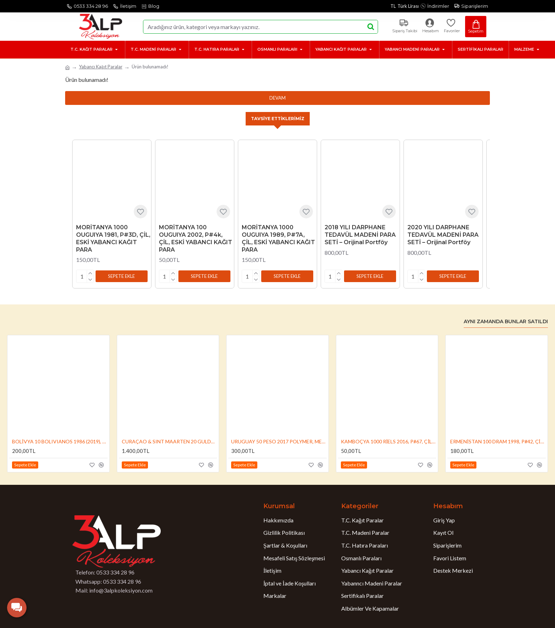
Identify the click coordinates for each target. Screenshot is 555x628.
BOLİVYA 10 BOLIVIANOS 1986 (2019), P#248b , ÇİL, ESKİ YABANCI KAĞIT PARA (60, 440)
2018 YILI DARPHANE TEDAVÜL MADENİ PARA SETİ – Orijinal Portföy (360, 235)
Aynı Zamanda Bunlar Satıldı (506, 321)
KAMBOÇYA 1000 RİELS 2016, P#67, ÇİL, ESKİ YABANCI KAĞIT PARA (388, 440)
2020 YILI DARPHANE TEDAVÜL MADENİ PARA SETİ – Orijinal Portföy (443, 235)
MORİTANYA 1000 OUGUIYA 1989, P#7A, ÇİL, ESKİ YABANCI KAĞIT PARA (278, 239)
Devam (277, 98)
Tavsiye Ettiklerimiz (277, 119)
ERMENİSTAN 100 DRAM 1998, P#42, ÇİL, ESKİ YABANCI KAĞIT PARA (498, 440)
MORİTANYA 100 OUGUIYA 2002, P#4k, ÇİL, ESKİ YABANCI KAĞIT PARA (195, 239)
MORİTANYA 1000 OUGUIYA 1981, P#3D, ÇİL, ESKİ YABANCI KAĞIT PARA (113, 239)
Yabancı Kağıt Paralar (100, 66)
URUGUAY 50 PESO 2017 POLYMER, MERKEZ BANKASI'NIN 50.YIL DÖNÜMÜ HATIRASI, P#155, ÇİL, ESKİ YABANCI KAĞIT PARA (279, 440)
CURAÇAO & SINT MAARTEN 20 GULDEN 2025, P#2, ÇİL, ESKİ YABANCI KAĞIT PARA (169, 440)
